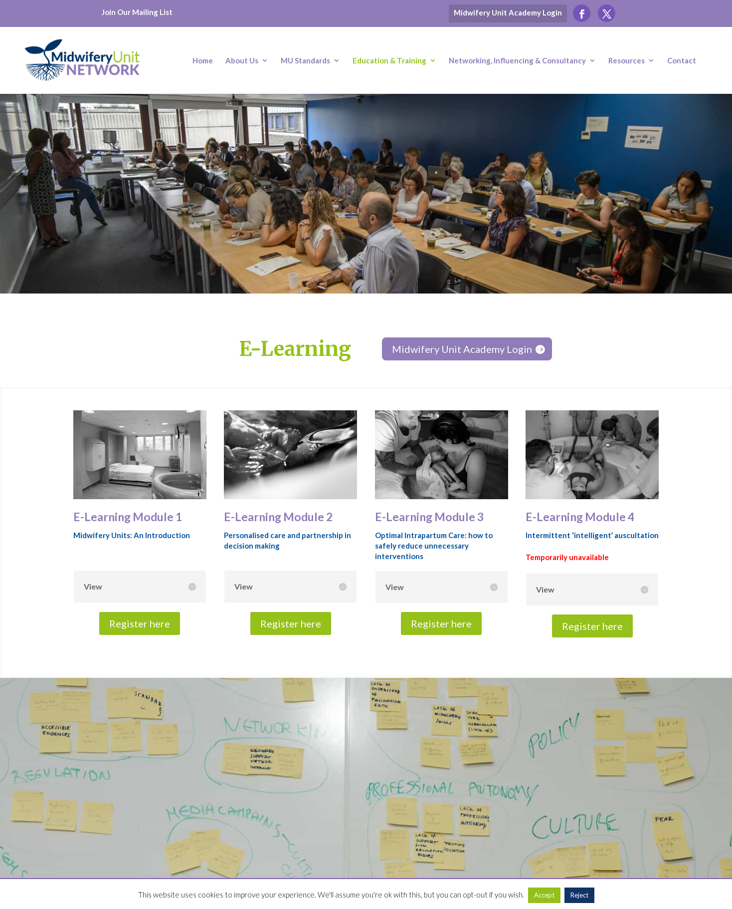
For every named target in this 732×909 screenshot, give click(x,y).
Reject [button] (579, 895)
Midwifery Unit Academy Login (508, 12)
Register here (139, 623)
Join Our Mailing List (137, 11)
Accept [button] (544, 895)
